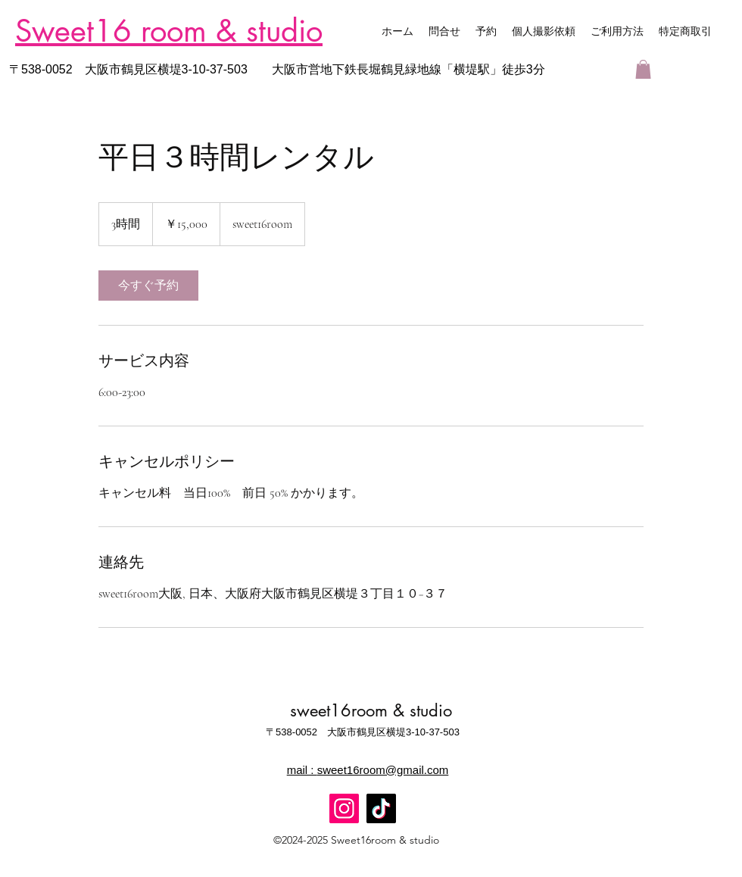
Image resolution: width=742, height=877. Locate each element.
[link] (148, 285)
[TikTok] (381, 808)
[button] (643, 69)
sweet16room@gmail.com (383, 769)
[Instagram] (344, 808)
